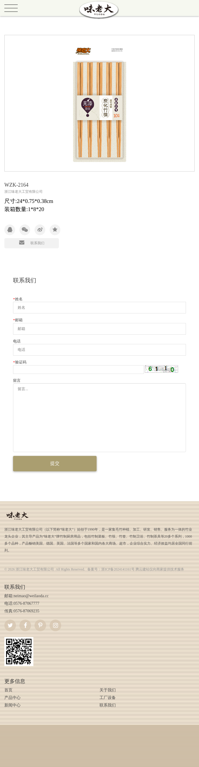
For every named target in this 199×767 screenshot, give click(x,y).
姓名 (18, 299)
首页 (8, 690)
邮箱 (18, 320)
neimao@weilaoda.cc (31, 596)
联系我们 (31, 242)
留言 (17, 380)
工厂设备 (108, 697)
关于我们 (108, 690)
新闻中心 (12, 705)
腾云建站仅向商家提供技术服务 (159, 569)
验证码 (19, 362)
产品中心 (12, 697)
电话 (17, 341)
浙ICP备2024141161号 (117, 569)
